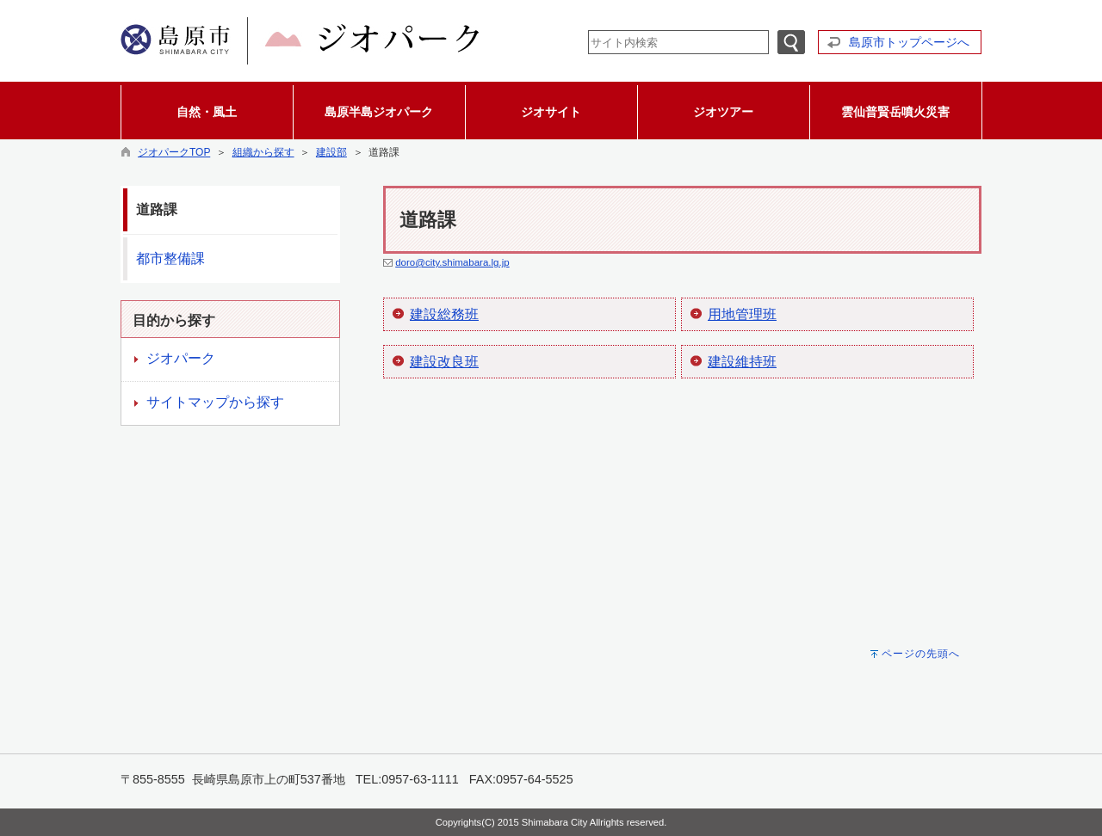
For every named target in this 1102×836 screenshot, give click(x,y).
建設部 (331, 152)
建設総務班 (444, 314)
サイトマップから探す (215, 402)
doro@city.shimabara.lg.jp (452, 262)
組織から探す (263, 152)
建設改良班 (444, 361)
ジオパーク (180, 358)
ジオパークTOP (174, 152)
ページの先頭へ (921, 654)
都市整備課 (170, 258)
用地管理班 (742, 314)
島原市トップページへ (909, 42)
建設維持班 (742, 361)
